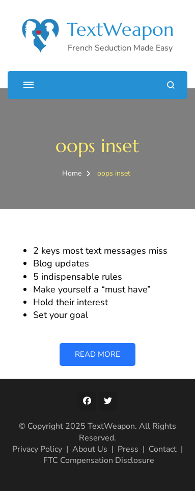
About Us (89, 449)
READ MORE (97, 354)
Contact (163, 449)
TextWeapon (120, 29)
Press (128, 449)
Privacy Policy (37, 449)
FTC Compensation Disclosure (98, 460)
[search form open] (170, 84)
